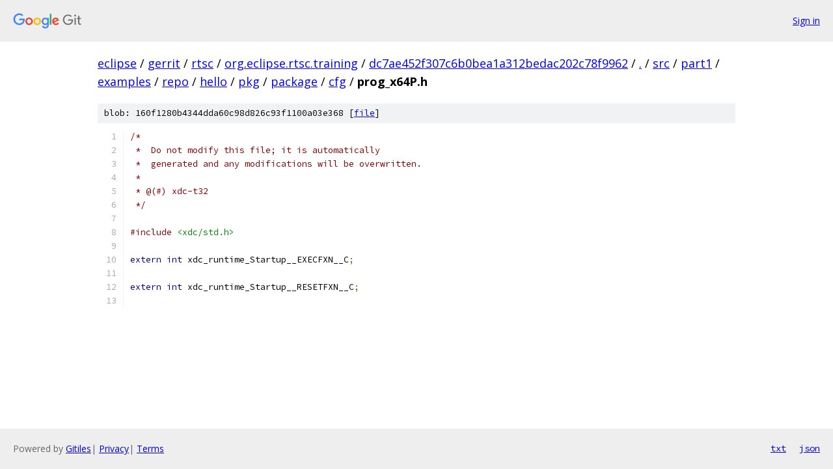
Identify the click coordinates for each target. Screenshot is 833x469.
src (661, 63)
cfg (337, 81)
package (294, 81)
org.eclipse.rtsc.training (291, 63)
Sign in (806, 20)
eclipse (117, 63)
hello (213, 81)
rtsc (202, 63)
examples (124, 81)
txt (778, 448)
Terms (150, 448)
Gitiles (78, 448)
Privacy (114, 448)
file (364, 113)
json (809, 448)
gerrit (164, 63)
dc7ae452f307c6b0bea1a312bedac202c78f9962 (498, 63)
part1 (696, 63)
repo (175, 81)
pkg (249, 81)
